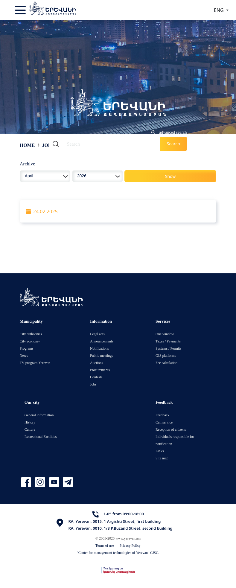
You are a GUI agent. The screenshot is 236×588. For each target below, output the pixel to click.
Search (173, 144)
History (30, 422)
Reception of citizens (171, 429)
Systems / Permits (168, 348)
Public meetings (101, 355)
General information (39, 415)
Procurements (100, 369)
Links (160, 450)
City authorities (31, 333)
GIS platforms (166, 355)
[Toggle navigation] (21, 10)
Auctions (96, 362)
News (24, 355)
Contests (96, 377)
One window (165, 333)
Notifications (99, 348)
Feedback (162, 415)
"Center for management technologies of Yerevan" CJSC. (118, 552)
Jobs (48, 145)
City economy (30, 341)
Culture (30, 429)
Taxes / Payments (168, 341)
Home (27, 145)
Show (170, 176)
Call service (164, 422)
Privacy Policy (130, 545)
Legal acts (97, 333)
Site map (162, 458)
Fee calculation (166, 362)
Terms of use (104, 545)
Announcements (101, 341)
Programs (27, 348)
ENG (219, 10)
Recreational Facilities (41, 436)
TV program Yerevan (35, 362)
